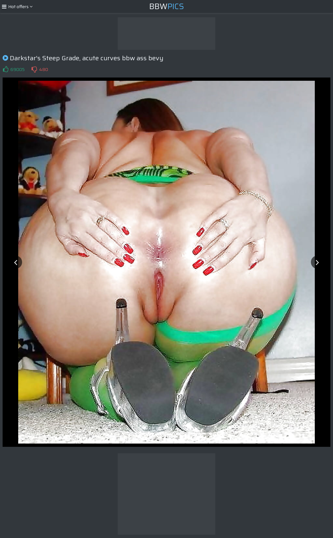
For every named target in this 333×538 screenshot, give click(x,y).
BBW (166, 6)
